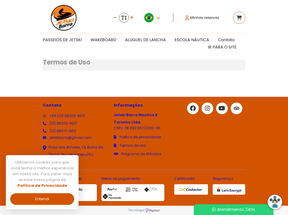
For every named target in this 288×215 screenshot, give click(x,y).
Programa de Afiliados (137, 153)
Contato (226, 40)
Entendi (42, 199)
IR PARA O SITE (222, 47)
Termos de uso (130, 145)
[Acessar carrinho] (239, 18)
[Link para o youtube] (222, 108)
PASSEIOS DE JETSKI (62, 40)
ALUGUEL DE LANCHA (145, 40)
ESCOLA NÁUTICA (192, 40)
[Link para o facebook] (193, 108)
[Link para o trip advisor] (236, 108)
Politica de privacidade (137, 137)
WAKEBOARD (103, 40)
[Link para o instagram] (207, 108)
